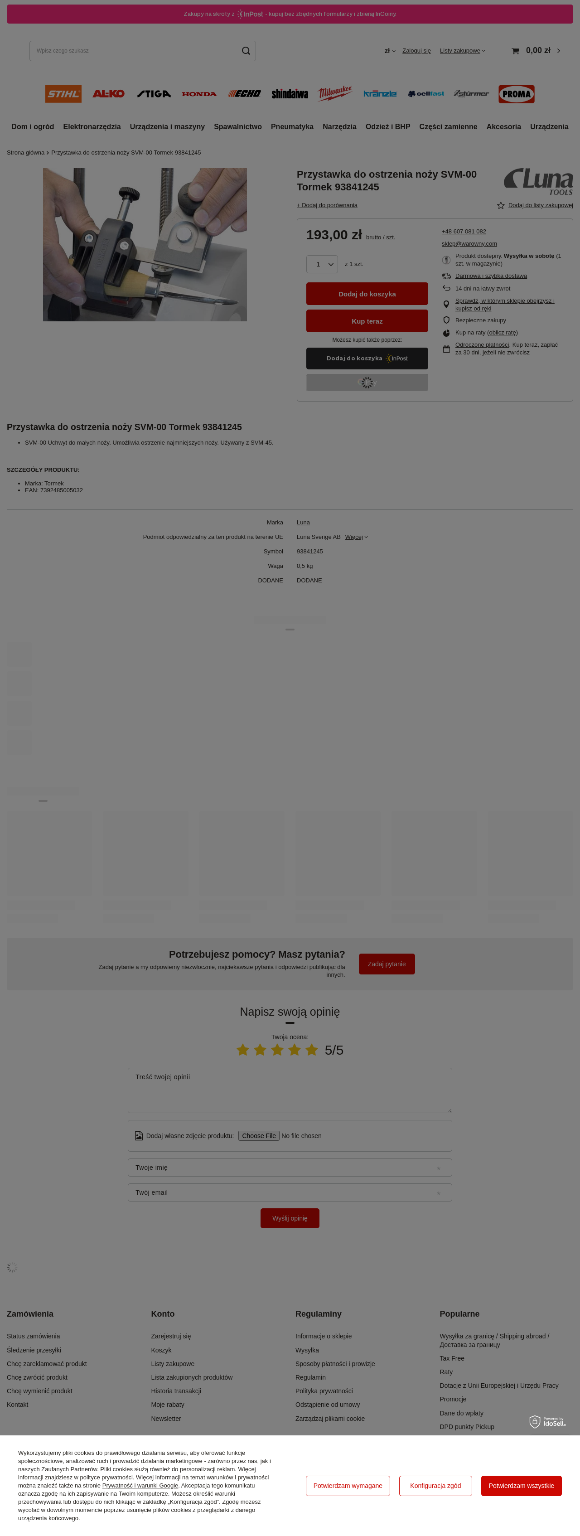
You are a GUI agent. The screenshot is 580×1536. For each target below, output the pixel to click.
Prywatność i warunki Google (140, 1485)
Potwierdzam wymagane (348, 1485)
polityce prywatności (106, 1477)
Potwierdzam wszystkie (522, 1485)
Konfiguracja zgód (435, 1485)
